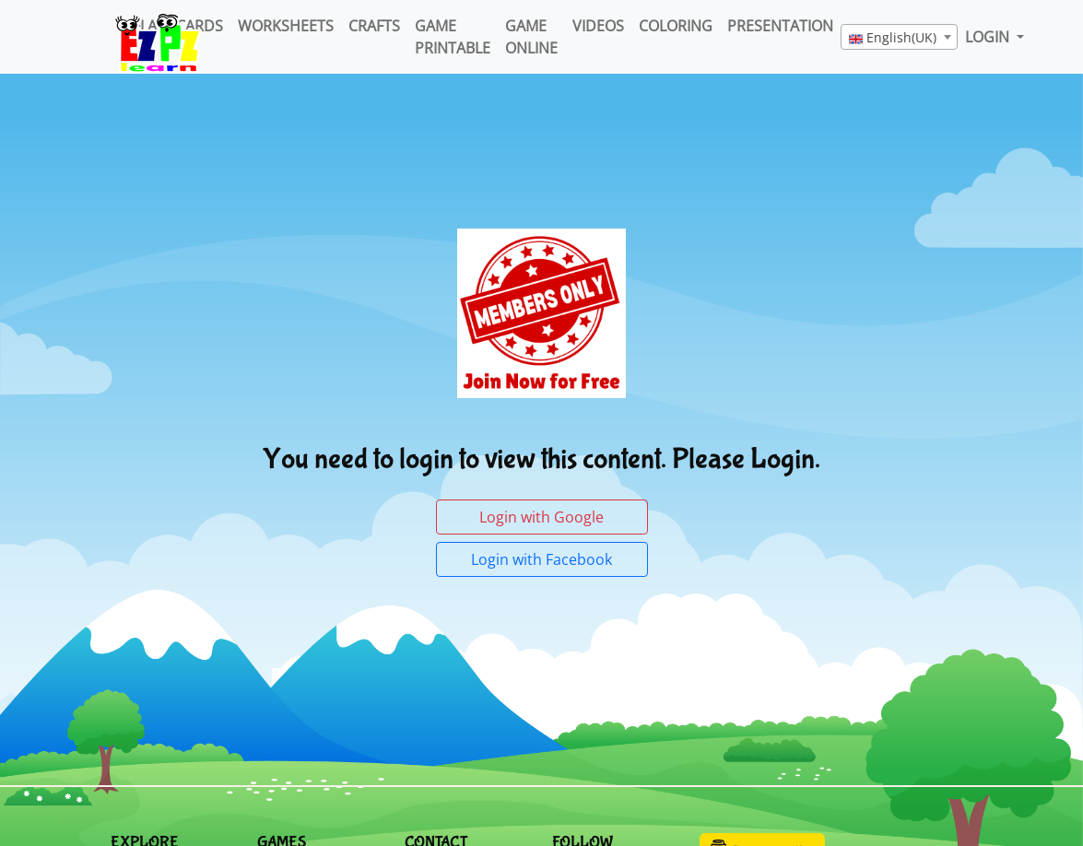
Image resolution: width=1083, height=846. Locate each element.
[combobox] (899, 37)
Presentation (780, 26)
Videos (598, 26)
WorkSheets (286, 26)
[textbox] (899, 38)
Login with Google (541, 517)
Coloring (675, 26)
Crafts (374, 26)
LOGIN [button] (989, 37)
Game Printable (452, 37)
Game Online (531, 37)
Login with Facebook (541, 559)
